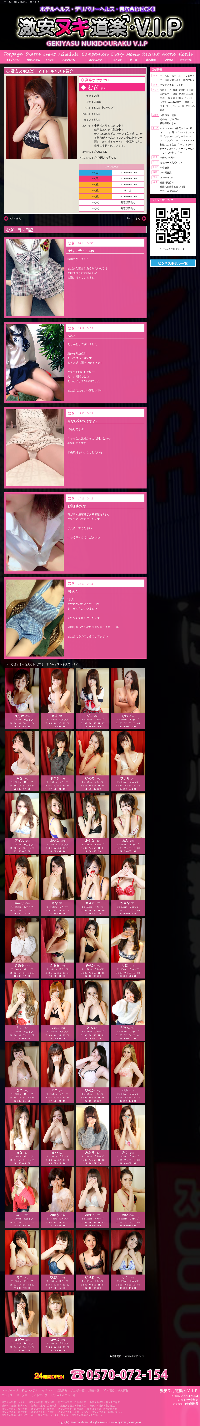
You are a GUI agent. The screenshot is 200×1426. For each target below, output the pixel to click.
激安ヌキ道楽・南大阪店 (70, 1409)
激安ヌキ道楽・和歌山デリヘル (18, 1415)
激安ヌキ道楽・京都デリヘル (73, 1412)
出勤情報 (62, 1390)
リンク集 (22, 1395)
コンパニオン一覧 (23, 2)
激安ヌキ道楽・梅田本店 (14, 1405)
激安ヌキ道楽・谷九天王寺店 (105, 1402)
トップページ (10, 1390)
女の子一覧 (78, 1390)
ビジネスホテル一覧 (63, 1395)
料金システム (30, 1390)
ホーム (7, 2)
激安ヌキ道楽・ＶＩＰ (13, 1402)
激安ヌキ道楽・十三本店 (73, 1405)
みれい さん (133, 218)
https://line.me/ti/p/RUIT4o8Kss (173, 252)
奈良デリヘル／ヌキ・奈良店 (53, 1415)
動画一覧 (93, 1390)
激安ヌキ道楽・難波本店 (41, 1402)
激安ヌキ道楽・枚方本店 (14, 1409)
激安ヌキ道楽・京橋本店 (44, 1405)
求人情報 (123, 1390)
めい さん (15, 218)
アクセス (7, 1395)
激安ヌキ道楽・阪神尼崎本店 (102, 1409)
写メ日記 (108, 1390)
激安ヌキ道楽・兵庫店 (42, 1412)
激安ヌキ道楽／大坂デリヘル (87, 1415)
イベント (47, 1390)
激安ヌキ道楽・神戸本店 (14, 1412)
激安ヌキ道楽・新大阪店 (102, 1405)
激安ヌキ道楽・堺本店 (42, 1409)
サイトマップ (39, 1395)
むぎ (37, 2)
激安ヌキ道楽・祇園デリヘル (107, 1412)
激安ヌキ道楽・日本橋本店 (72, 1402)
